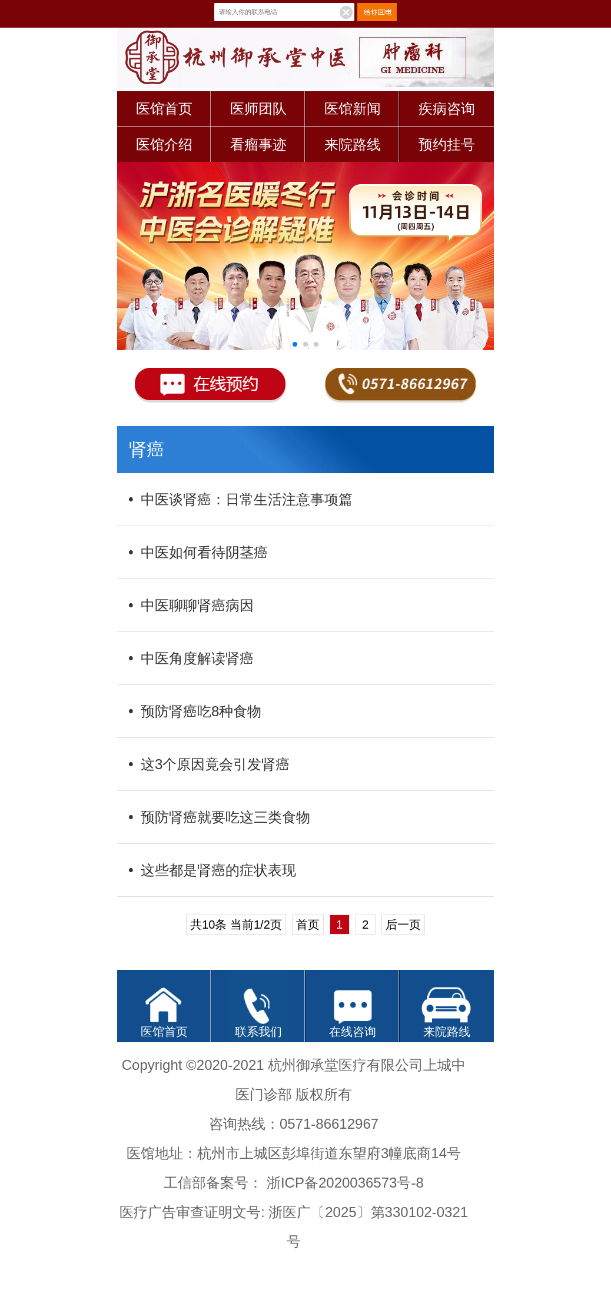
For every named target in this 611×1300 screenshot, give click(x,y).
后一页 (403, 924)
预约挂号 (447, 144)
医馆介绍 (164, 144)
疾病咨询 (447, 109)
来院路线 (352, 144)
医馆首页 (164, 109)
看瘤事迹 (258, 144)
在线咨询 (352, 1031)
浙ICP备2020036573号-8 (345, 1183)
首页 (308, 924)
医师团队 (258, 109)
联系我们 (258, 1031)
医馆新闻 (352, 109)
